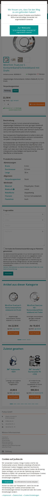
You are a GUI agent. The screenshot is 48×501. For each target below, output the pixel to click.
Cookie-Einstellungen (31, 495)
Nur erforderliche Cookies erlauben (26, 482)
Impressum (7, 495)
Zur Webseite (24, 30)
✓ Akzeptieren (7, 482)
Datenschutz (17, 495)
